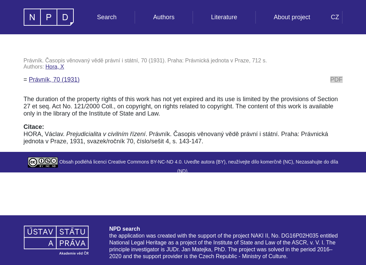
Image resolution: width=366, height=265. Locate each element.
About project (292, 17)
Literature (224, 17)
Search (107, 17)
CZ (335, 17)
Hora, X (55, 67)
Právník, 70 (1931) (54, 79)
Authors (164, 17)
